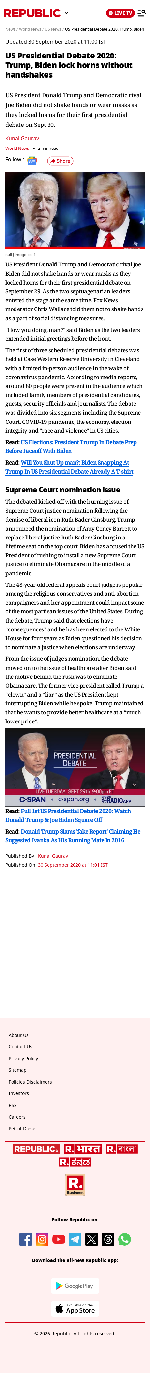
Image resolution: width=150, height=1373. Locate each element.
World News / (31, 29)
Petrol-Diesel (23, 1128)
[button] (60, 161)
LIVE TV (120, 13)
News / (11, 29)
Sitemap (18, 1070)
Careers (17, 1117)
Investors (19, 1093)
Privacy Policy (23, 1058)
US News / (54, 29)
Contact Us (20, 1046)
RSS (13, 1105)
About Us (19, 1035)
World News (17, 148)
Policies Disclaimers (30, 1082)
